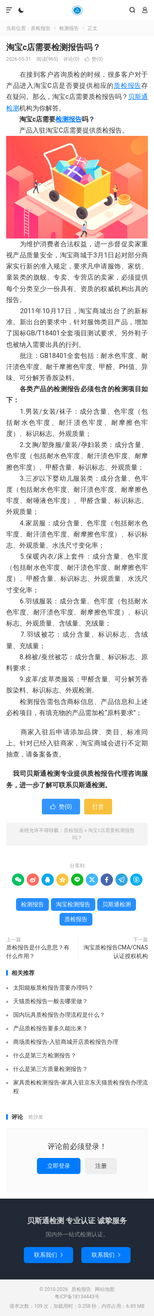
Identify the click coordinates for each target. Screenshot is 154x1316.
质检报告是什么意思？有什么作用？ (37, 951)
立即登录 (58, 1165)
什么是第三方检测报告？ (44, 1055)
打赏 (98, 806)
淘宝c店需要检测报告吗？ (53, 47)
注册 (101, 1165)
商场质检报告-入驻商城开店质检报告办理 (65, 1042)
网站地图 (105, 1289)
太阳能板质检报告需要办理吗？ (53, 987)
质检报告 (77, 10)
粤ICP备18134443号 (77, 1297)
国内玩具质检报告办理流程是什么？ (59, 1014)
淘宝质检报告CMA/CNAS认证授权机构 (115, 951)
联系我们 (48, 1255)
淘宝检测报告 (73, 904)
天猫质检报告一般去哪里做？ (50, 1001)
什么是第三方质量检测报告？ (50, 1069)
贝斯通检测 (116, 904)
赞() (94, 59)
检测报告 (69, 28)
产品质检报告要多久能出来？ (50, 1028)
